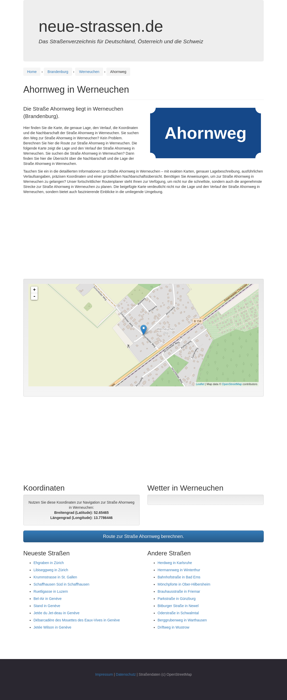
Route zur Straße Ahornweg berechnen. (143, 536)
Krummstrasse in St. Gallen (55, 577)
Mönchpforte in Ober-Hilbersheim (184, 584)
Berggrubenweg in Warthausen (182, 620)
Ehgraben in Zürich (49, 563)
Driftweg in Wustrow (173, 627)
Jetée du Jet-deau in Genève (57, 613)
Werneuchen (89, 72)
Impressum (104, 674)
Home (32, 72)
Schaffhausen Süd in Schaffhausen (61, 584)
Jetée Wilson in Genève (52, 627)
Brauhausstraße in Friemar (179, 591)
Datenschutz (126, 674)
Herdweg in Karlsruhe (175, 563)
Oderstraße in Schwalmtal (178, 613)
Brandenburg (58, 72)
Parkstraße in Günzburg (177, 599)
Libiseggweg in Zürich (51, 570)
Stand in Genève (47, 606)
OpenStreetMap (232, 384)
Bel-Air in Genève (48, 599)
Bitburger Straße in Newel (178, 606)
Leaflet (200, 384)
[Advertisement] (143, 238)
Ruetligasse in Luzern (51, 591)
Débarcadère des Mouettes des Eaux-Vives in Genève (77, 620)
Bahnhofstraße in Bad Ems (179, 577)
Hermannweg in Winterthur (179, 570)
